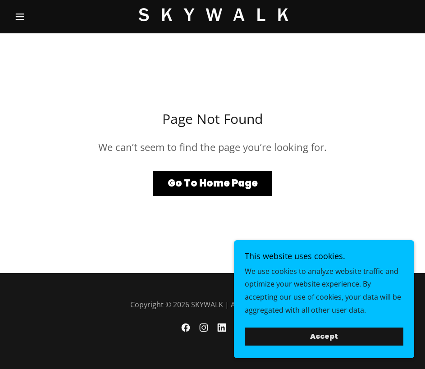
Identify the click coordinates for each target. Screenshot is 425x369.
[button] (41, 17)
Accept (324, 343)
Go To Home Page (213, 183)
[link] (212, 15)
